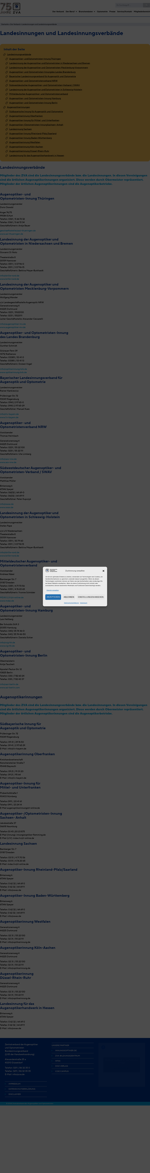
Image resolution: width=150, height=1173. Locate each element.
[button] (103, 571)
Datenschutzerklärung (71, 603)
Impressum (83, 603)
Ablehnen (69, 597)
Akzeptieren (53, 597)
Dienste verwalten (53, 590)
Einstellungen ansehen (90, 597)
